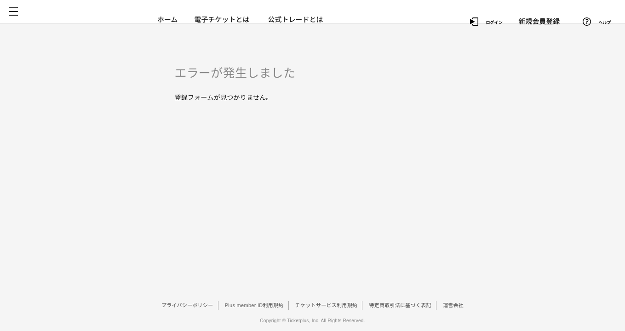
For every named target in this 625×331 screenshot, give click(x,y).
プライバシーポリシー (187, 305)
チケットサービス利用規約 (326, 305)
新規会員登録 (539, 19)
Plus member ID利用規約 (254, 305)
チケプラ (88, 20)
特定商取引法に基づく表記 (400, 305)
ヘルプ (593, 18)
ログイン (482, 18)
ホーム (167, 19)
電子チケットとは (223, 19)
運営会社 (453, 305)
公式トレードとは (297, 19)
